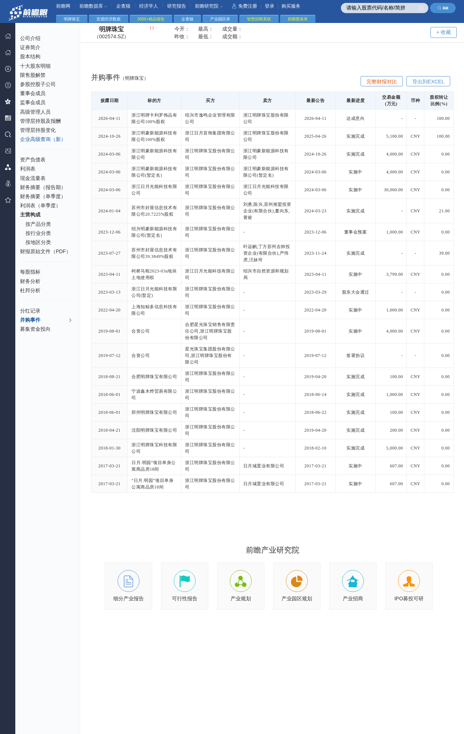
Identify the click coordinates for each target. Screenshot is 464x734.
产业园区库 (220, 19)
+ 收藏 (443, 32)
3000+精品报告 (151, 19)
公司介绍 (30, 38)
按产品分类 (38, 224)
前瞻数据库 (93, 6)
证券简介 (30, 47)
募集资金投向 (35, 329)
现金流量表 (33, 178)
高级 (443, 8)
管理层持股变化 (38, 130)
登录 (269, 6)
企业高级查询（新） (43, 139)
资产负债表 (33, 159)
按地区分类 (38, 242)
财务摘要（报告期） (43, 187)
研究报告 (176, 6)
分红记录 (30, 311)
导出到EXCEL (428, 82)
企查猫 (123, 6)
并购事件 (46, 320)
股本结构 (30, 56)
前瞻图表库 (298, 19)
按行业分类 (38, 233)
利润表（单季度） (40, 205)
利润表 (27, 169)
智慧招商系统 (259, 19)
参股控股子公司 (38, 84)
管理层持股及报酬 (40, 121)
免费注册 (244, 6)
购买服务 (291, 6)
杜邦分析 (30, 290)
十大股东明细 (35, 66)
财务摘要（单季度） (43, 196)
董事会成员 (33, 93)
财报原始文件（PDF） (45, 251)
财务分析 (30, 281)
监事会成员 (33, 102)
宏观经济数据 (109, 19)
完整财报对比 (381, 82)
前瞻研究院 (209, 6)
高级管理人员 (35, 112)
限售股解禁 (33, 75)
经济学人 (148, 6)
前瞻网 (63, 6)
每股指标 (30, 272)
